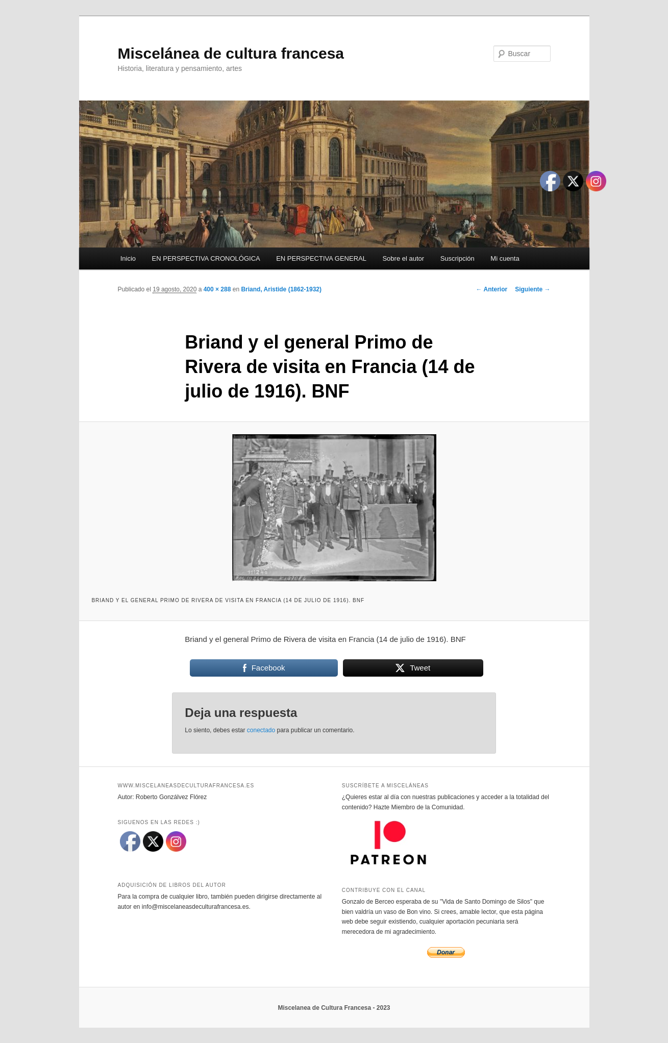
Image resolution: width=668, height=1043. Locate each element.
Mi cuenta (504, 258)
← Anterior (492, 289)
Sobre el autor (403, 258)
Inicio (128, 258)
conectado (261, 730)
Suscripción (457, 258)
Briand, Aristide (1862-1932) (281, 289)
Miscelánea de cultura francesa (231, 53)
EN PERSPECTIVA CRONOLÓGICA (206, 258)
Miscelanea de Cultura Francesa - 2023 (334, 1007)
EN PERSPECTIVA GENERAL (321, 258)
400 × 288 (217, 289)
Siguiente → (532, 289)
